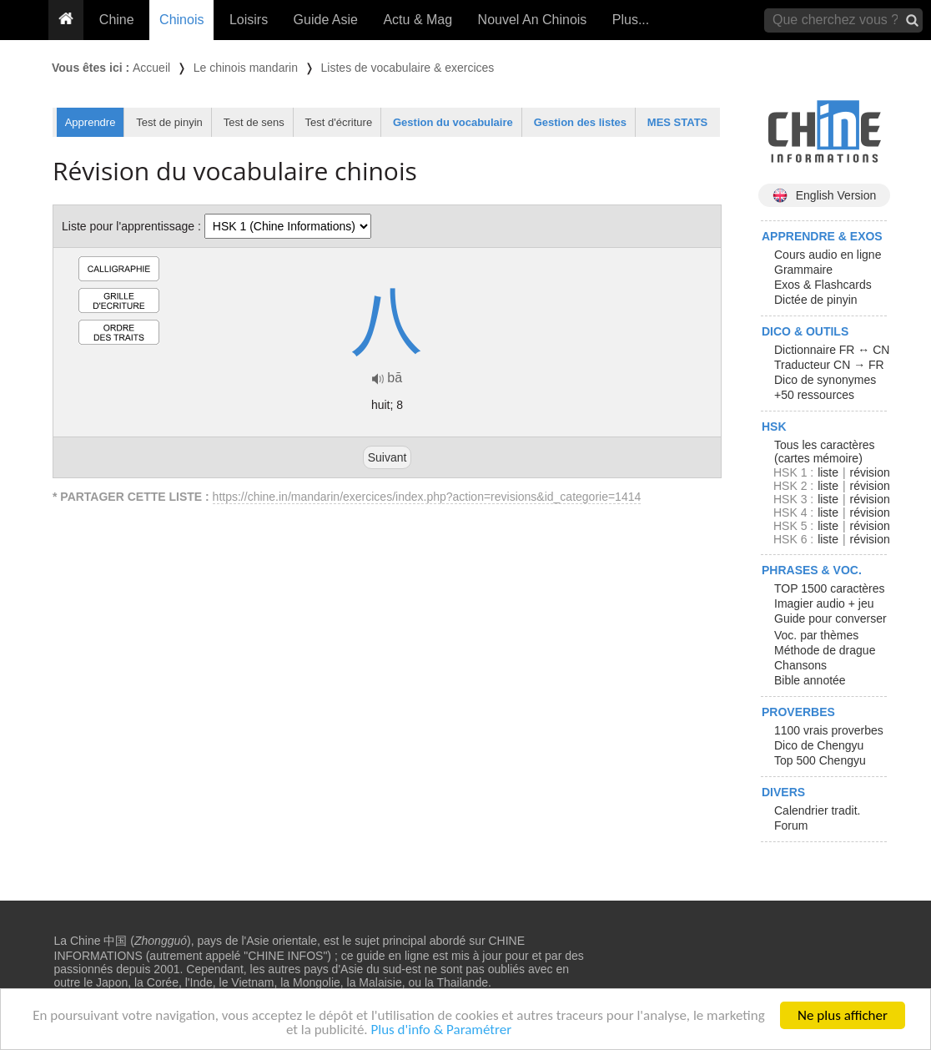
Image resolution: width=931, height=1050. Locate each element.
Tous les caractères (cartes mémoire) (824, 451)
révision (869, 472)
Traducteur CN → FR (829, 364)
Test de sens (254, 122)
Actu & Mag (417, 20)
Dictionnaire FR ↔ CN (831, 349)
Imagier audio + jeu (823, 603)
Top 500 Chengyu (820, 760)
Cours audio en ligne (827, 254)
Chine (116, 20)
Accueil (151, 67)
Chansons (800, 665)
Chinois (181, 20)
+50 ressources (814, 394)
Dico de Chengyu (818, 745)
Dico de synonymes (825, 379)
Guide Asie (326, 20)
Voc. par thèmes (816, 635)
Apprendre (90, 122)
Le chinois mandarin (246, 67)
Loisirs (248, 20)
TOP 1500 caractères (829, 588)
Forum (791, 825)
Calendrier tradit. (817, 810)
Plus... (630, 20)
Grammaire (803, 269)
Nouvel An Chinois (532, 20)
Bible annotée (810, 680)
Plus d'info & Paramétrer (440, 1030)
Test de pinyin (169, 122)
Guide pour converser (830, 618)
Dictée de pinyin (816, 299)
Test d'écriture (339, 122)
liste (828, 472)
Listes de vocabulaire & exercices (408, 67)
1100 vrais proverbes (828, 730)
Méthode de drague (824, 650)
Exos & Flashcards (823, 284)
